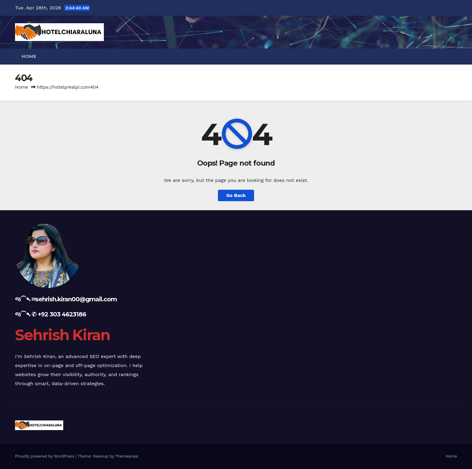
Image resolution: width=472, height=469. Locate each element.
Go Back (236, 195)
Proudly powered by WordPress (45, 456)
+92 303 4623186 (62, 314)
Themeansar (126, 456)
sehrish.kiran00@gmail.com (76, 299)
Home (29, 56)
